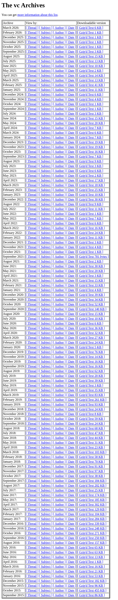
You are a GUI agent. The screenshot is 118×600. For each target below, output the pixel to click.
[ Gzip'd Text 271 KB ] (91, 533)
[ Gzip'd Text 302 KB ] (91, 504)
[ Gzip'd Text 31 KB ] (91, 442)
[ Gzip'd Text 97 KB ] (91, 471)
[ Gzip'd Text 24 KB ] (91, 232)
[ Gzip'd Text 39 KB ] (91, 294)
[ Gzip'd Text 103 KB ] (91, 452)
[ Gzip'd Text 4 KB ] (90, 99)
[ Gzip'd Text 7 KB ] (90, 128)
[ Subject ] (45, 27)
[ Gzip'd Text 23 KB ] (91, 447)
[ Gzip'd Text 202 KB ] (91, 485)
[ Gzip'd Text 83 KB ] (91, 395)
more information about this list (37, 14)
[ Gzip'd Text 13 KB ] (91, 61)
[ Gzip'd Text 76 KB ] (91, 352)
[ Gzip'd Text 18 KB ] (91, 185)
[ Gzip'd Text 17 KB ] (91, 180)
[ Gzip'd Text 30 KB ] (91, 199)
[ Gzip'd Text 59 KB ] (91, 418)
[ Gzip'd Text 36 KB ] (91, 328)
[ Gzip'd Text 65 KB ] (91, 547)
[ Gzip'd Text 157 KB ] (91, 542)
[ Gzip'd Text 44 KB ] (91, 437)
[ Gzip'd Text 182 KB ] (91, 581)
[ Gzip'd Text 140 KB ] (91, 309)
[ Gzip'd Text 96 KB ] (91, 585)
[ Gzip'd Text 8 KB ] (90, 414)
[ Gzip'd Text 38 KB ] (91, 476)
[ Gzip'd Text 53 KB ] (91, 576)
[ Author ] (59, 27)
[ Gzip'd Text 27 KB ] (91, 337)
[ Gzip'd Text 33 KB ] (91, 285)
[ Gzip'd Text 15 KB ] (91, 56)
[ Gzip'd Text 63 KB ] (91, 552)
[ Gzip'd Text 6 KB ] (90, 27)
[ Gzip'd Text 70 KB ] (91, 461)
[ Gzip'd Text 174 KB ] (91, 495)
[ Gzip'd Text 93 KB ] (91, 404)
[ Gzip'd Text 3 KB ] (90, 51)
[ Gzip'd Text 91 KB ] (91, 466)
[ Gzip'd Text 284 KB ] (91, 519)
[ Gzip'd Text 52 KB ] (91, 304)
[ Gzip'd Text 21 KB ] (91, 571)
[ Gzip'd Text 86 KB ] (91, 595)
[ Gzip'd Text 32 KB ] (91, 333)
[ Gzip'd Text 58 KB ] (91, 457)
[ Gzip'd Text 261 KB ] (91, 399)
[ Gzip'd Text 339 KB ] (91, 523)
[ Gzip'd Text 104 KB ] (91, 514)
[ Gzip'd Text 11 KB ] (91, 89)
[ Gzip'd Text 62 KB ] (91, 371)
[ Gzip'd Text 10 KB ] (91, 66)
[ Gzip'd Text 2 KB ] (90, 70)
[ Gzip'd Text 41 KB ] (91, 85)
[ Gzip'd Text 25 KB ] (91, 190)
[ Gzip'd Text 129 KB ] (91, 509)
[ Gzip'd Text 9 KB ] (90, 161)
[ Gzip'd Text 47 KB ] (91, 433)
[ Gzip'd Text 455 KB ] (91, 590)
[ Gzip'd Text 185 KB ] (91, 499)
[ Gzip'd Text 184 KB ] (91, 480)
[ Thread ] (32, 27)
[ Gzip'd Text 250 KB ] (91, 538)
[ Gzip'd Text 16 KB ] (91, 151)
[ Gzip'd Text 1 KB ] (90, 32)
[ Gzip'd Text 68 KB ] (91, 428)
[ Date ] (71, 27)
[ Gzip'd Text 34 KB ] (91, 299)
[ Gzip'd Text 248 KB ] (91, 528)
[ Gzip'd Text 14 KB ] (91, 75)
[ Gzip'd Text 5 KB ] (90, 347)
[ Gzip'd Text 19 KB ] (91, 142)
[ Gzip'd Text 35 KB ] (91, 390)
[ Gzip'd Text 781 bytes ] (92, 256)
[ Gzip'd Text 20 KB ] (91, 123)
